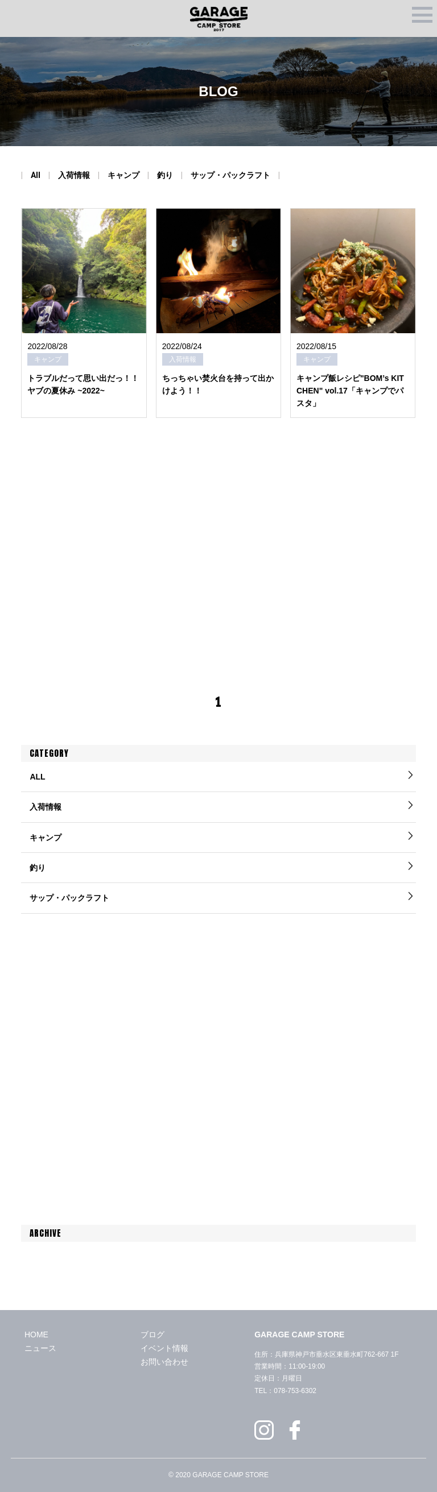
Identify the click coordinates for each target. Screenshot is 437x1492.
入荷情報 (74, 175)
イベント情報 (164, 1348)
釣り (165, 175)
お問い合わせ (164, 1361)
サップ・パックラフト (230, 175)
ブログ (152, 1334)
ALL (37, 776)
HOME (36, 1334)
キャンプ (123, 175)
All (35, 175)
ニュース (40, 1348)
